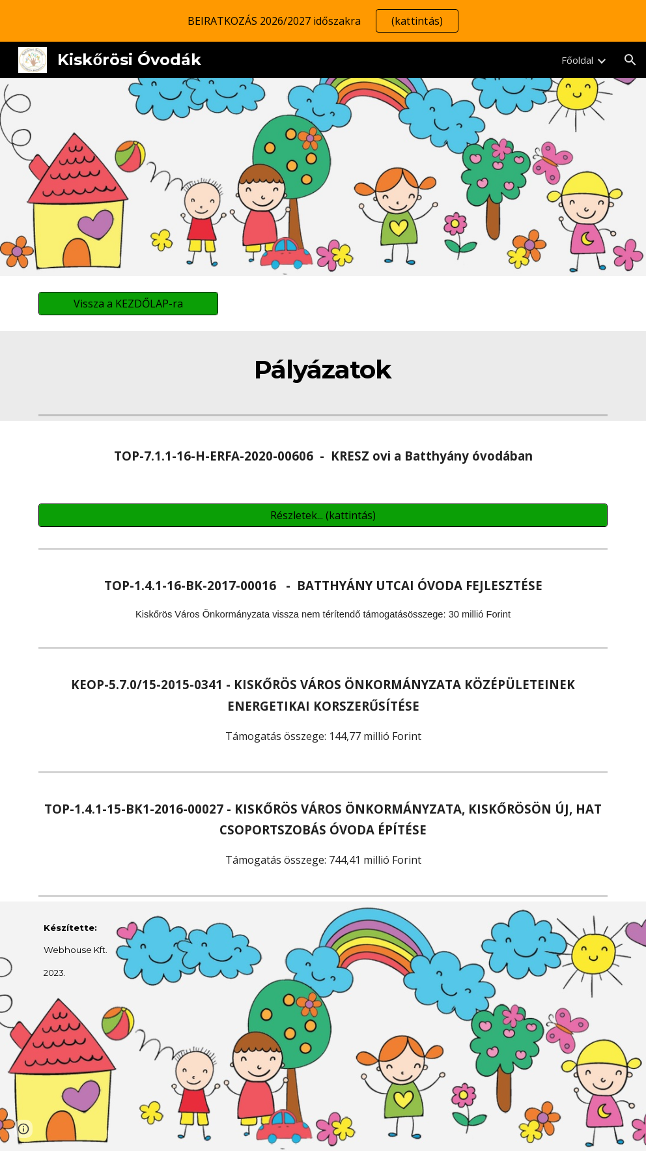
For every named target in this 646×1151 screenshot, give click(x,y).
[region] (323, 21)
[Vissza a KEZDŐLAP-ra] (128, 303)
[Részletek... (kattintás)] (323, 515)
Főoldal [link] (577, 59)
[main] (323, 370)
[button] (630, 60)
